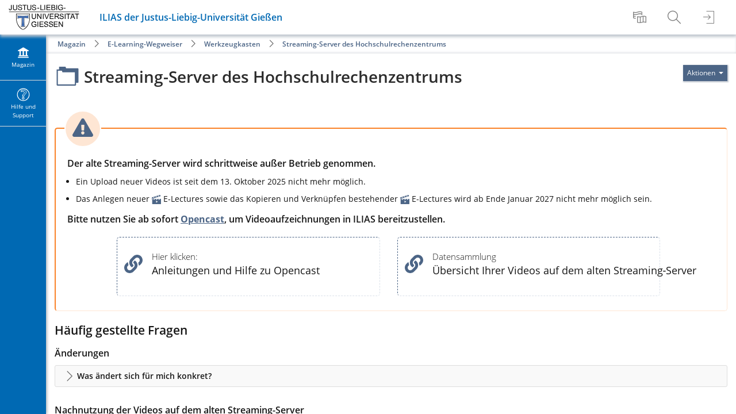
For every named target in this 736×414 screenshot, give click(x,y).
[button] (391, 376)
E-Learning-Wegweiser (145, 44)
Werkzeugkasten (232, 44)
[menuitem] (641, 17)
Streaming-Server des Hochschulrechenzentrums (364, 44)
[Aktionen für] (705, 73)
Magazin (71, 44)
